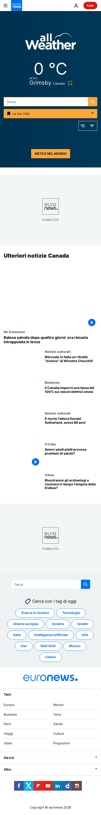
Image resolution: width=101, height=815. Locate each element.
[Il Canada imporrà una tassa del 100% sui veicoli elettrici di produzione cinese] (71, 396)
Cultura (58, 733)
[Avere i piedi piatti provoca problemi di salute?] (71, 457)
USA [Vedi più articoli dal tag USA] (84, 635)
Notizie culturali (57, 351)
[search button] (92, 101)
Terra (57, 714)
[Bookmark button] (69, 83)
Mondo (58, 705)
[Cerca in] (50, 101)
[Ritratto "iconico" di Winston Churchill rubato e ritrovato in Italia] (71, 365)
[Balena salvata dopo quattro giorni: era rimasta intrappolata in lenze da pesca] (50, 339)
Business (52, 382)
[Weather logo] (50, 42)
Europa (9, 705)
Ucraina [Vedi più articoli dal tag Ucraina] (58, 624)
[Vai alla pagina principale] (16, 5)
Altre (7, 769)
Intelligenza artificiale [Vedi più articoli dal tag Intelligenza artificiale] (51, 635)
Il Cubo (50, 444)
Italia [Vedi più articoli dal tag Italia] (17, 635)
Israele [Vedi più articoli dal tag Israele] (82, 624)
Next (7, 724)
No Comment (14, 332)
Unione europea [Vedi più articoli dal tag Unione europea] (25, 624)
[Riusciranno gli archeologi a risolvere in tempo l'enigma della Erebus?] (71, 488)
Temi (7, 694)
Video (8, 743)
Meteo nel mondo (51, 154)
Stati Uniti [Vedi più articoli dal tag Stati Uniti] (48, 646)
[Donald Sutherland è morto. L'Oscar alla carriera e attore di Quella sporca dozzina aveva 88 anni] (71, 427)
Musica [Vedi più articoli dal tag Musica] (74, 646)
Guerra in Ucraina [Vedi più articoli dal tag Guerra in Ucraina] (35, 613)
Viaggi (8, 733)
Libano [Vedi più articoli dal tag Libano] (50, 657)
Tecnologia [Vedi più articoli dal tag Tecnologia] (71, 613)
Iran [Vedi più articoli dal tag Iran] (24, 646)
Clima (49, 475)
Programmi (61, 743)
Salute (58, 724)
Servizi (9, 758)
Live (90, 5)
